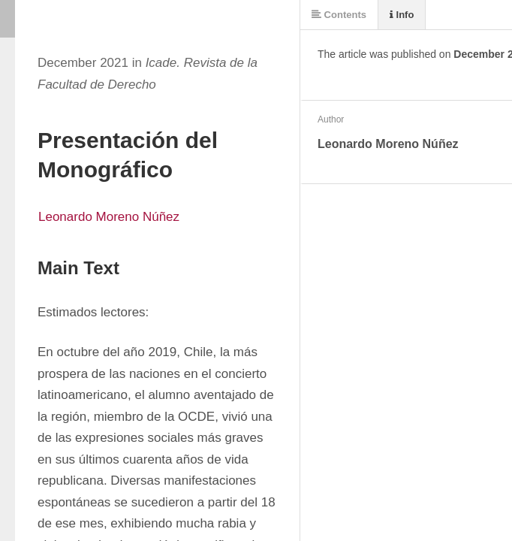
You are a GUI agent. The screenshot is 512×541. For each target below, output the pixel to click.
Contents (339, 14)
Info (402, 14)
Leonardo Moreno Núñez (108, 217)
